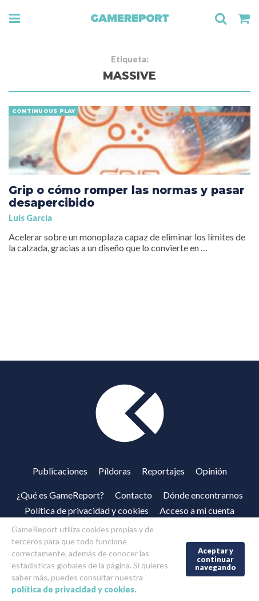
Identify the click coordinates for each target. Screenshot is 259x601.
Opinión (211, 470)
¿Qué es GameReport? (60, 494)
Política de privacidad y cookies (87, 510)
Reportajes (163, 470)
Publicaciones (60, 470)
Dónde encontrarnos (203, 494)
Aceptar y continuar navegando (215, 559)
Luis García (30, 218)
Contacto (133, 494)
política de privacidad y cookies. (74, 589)
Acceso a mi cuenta (197, 510)
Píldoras (114, 470)
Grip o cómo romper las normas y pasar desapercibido (127, 196)
